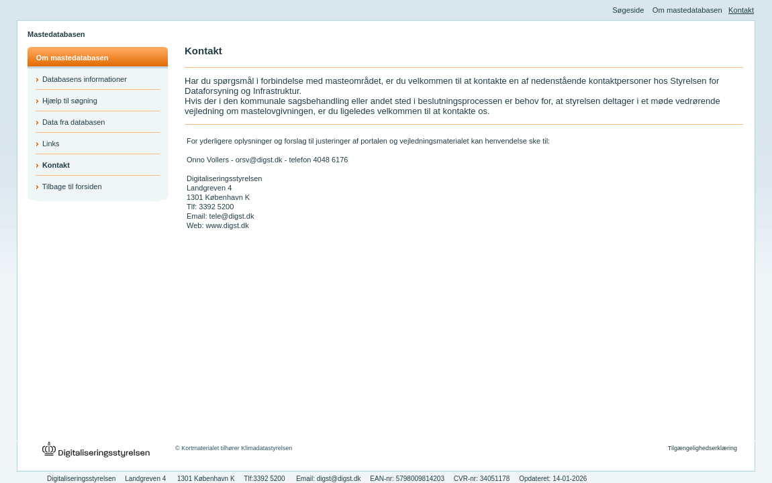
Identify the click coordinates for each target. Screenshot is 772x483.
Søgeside (628, 10)
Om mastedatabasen (687, 10)
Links (51, 144)
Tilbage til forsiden (72, 186)
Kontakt (741, 10)
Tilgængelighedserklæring (702, 448)
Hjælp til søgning (69, 101)
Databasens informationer (84, 79)
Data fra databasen (73, 122)
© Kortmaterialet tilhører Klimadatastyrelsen (233, 448)
